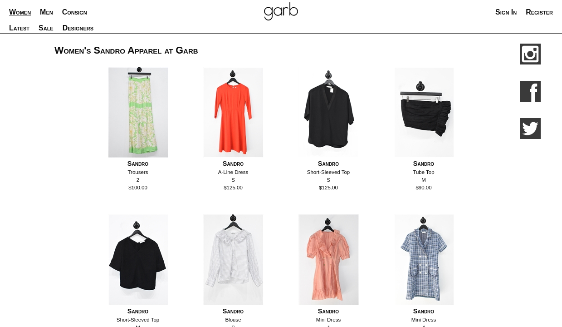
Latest (19, 28)
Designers (78, 28)
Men (46, 12)
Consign (74, 12)
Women (20, 12)
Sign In (506, 12)
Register (539, 12)
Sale (46, 28)
